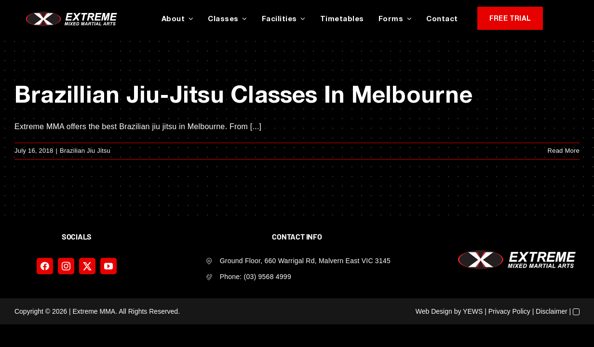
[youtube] (108, 266)
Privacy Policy (509, 311)
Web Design (434, 311)
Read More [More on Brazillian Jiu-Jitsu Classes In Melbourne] (564, 150)
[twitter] (87, 266)
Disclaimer (551, 311)
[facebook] (45, 266)
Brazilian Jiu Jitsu (85, 150)
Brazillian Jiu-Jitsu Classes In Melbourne (243, 93)
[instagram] (66, 266)
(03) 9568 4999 (267, 276)
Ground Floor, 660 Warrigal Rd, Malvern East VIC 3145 (305, 261)
